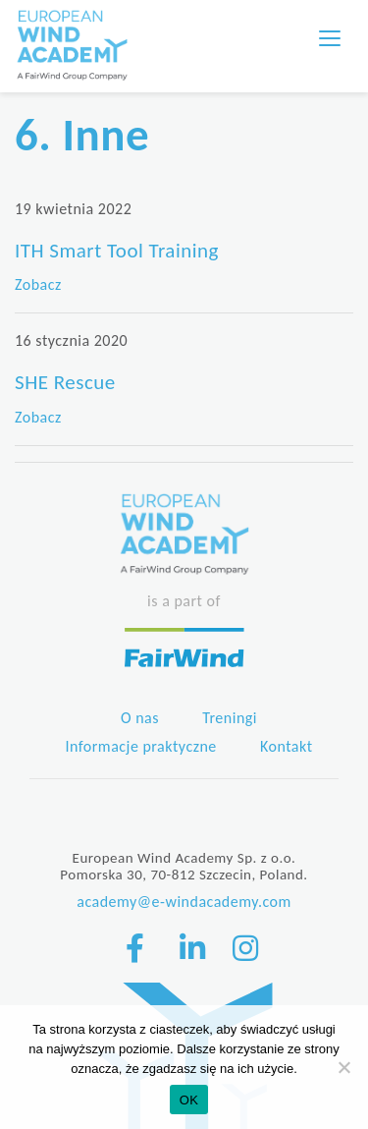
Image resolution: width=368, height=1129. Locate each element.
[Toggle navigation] (329, 38)
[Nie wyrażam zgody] (343, 1067)
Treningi (229, 717)
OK (189, 1100)
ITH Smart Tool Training (117, 250)
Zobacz (38, 284)
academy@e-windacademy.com (184, 901)
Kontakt (286, 746)
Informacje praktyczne (140, 746)
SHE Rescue (65, 382)
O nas (140, 717)
